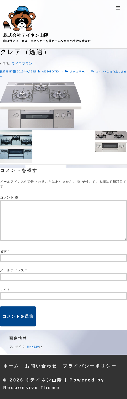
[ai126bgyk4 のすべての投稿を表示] (49, 71)
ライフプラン (22, 63)
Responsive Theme (31, 387)
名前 (3, 251)
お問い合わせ (41, 366)
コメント (9, 197)
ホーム (11, 366)
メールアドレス (12, 270)
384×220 (32, 346)
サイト (5, 289)
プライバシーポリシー (90, 366)
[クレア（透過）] (27, 71)
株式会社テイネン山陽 (26, 35)
